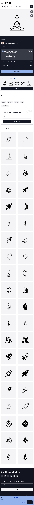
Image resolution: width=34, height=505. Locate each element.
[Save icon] (31, 11)
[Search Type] (3, 6)
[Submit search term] (31, 6)
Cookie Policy (15, 497)
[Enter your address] (17, 484)
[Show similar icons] (31, 15)
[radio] (17, 54)
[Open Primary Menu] (2, 2)
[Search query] (17, 117)
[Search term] (18, 6)
